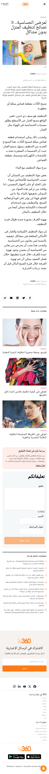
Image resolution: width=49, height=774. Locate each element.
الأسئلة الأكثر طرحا (41, 728)
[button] (44, 769)
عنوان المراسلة (36, 526)
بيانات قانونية (42, 734)
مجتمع (44, 703)
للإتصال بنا (43, 737)
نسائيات (43, 17)
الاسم (40, 516)
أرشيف (44, 740)
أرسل (25, 668)
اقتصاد (44, 701)
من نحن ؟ (44, 725)
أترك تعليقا (24, 540)
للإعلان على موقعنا (41, 731)
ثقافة (45, 706)
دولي (45, 718)
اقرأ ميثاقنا (40, 465)
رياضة (45, 712)
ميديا (45, 709)
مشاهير (44, 715)
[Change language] (5, 4)
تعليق (40, 486)
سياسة (44, 698)
